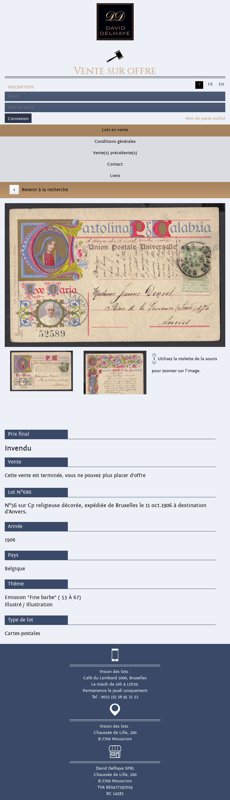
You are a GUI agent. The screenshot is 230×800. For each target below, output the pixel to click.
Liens (115, 175)
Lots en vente (115, 129)
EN (221, 84)
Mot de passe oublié (205, 118)
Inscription (20, 87)
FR (210, 84)
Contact (115, 164)
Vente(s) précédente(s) (115, 152)
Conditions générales (115, 141)
